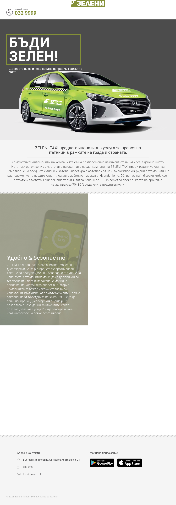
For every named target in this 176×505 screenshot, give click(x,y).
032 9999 (25, 13)
